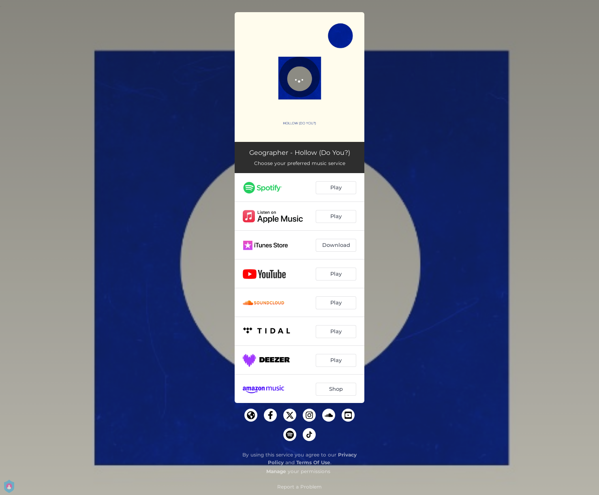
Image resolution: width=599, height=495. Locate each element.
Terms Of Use (313, 462)
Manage (276, 471)
